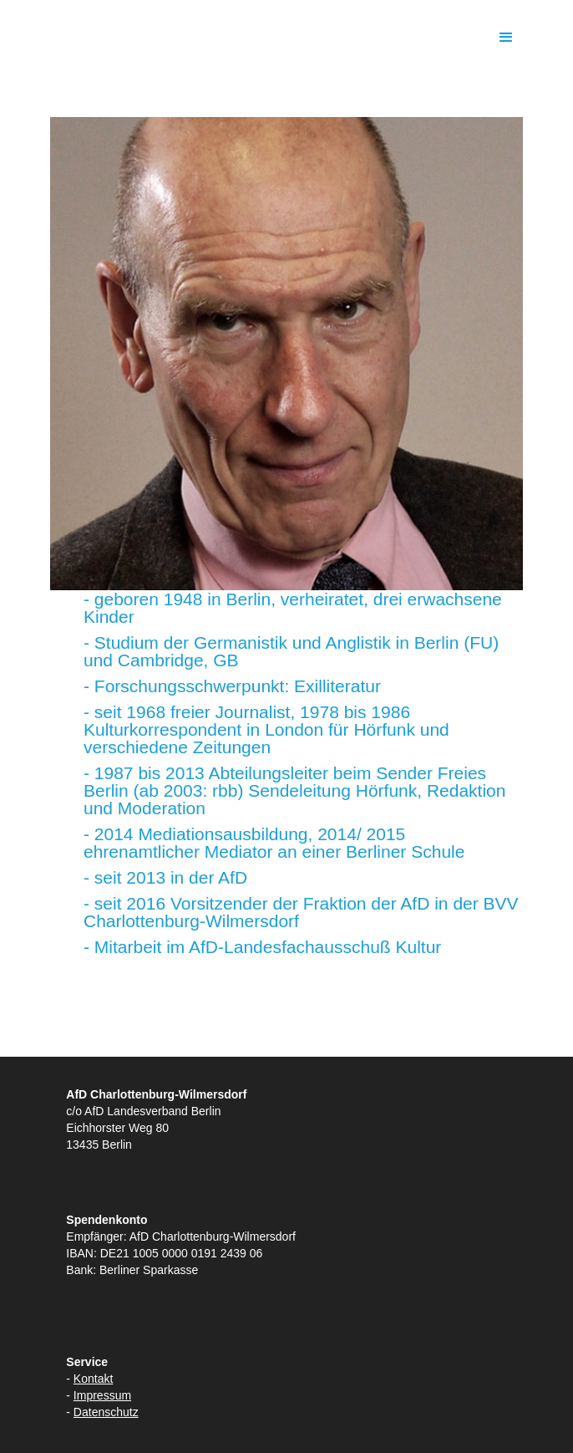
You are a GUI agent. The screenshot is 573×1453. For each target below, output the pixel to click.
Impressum (102, 1395)
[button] (506, 38)
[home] (247, 37)
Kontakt (93, 1378)
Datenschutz (106, 1412)
